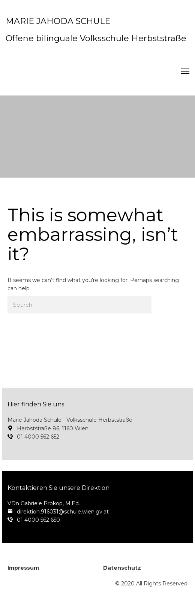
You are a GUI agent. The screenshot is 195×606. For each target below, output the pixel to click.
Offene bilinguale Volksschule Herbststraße (96, 38)
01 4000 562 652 (38, 436)
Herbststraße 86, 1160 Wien (52, 428)
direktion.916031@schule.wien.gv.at (63, 511)
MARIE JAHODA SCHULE (58, 21)
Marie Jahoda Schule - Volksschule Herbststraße (70, 419)
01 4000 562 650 (38, 519)
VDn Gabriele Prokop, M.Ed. (44, 503)
